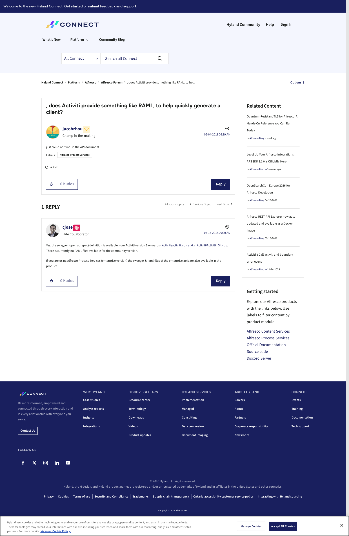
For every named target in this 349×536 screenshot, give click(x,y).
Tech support (300, 426)
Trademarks (141, 496)
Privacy (49, 496)
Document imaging (195, 435)
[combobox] (134, 58)
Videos (133, 426)
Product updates (140, 435)
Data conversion (193, 426)
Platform (74, 82)
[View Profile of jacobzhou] (72, 129)
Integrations (91, 426)
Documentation (302, 417)
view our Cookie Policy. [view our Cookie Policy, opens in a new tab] (55, 532)
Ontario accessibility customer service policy (223, 496)
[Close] (342, 526)
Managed (188, 409)
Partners (240, 417)
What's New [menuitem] (51, 39)
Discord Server (259, 358)
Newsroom (242, 435)
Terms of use (81, 496)
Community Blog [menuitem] (112, 39)
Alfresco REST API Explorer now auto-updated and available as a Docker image (271, 223)
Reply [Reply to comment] (221, 281)
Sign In (287, 24)
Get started (73, 6)
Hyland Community (243, 24)
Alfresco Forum (111, 82)
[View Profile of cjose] (67, 227)
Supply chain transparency (171, 496)
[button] (51, 184)
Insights (88, 417)
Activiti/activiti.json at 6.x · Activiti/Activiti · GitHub (194, 245)
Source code (257, 351)
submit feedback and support (112, 6)
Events (296, 400)
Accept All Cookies (283, 527)
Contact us (27, 430)
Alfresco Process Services (74, 155)
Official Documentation (266, 345)
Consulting (189, 417)
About (239, 409)
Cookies (63, 496)
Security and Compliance (111, 496)
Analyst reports (93, 409)
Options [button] (295, 82)
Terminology (137, 409)
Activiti (54, 167)
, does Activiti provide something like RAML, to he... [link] (161, 82)
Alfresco (90, 82)
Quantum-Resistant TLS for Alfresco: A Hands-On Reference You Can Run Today (272, 123)
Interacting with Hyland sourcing (280, 496)
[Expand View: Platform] (87, 39)
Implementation (193, 400)
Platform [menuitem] (77, 39)
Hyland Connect (52, 82)
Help (270, 24)
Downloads (136, 417)
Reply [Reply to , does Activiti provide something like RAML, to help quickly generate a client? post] (221, 184)
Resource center (139, 400)
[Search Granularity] (80, 58)
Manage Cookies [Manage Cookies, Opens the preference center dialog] (251, 527)
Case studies (91, 400)
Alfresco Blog (256, 138)
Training (297, 409)
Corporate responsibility (251, 426)
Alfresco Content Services (268, 331)
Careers (240, 400)
